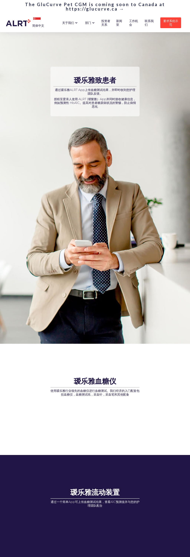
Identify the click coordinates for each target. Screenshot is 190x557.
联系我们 (149, 22)
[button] (37, 20)
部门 (88, 22)
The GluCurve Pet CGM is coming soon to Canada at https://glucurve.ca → (95, 6)
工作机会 (133, 22)
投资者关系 (105, 22)
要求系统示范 (170, 22)
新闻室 (119, 22)
